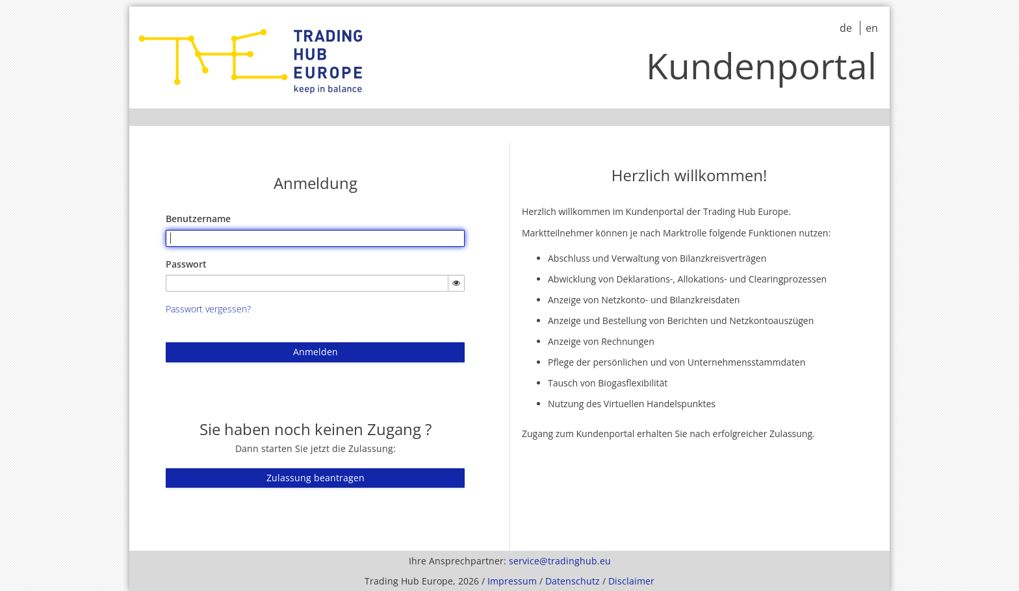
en (872, 28)
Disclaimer (631, 581)
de (847, 28)
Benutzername (198, 218)
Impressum (512, 581)
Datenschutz (572, 581)
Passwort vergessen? (208, 309)
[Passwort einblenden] (456, 283)
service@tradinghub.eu (560, 561)
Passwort (186, 264)
